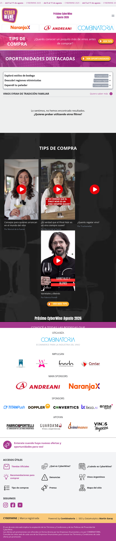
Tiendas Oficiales (16, 466)
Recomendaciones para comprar (18, 477)
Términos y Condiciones (57, 527)
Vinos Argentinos (92, 477)
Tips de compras (16, 487)
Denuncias (50, 477)
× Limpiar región (101, 80)
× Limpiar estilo (101, 76)
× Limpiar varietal (100, 85)
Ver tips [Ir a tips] (105, 41)
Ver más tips (57, 304)
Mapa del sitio (90, 487)
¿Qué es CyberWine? (56, 466)
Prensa (48, 487)
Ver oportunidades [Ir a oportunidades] (95, 58)
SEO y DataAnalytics (96, 518)
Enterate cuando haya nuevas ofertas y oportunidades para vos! (32, 445)
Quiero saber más (101, 94)
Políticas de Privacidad (83, 527)
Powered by (61, 518)
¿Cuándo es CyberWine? (95, 466)
